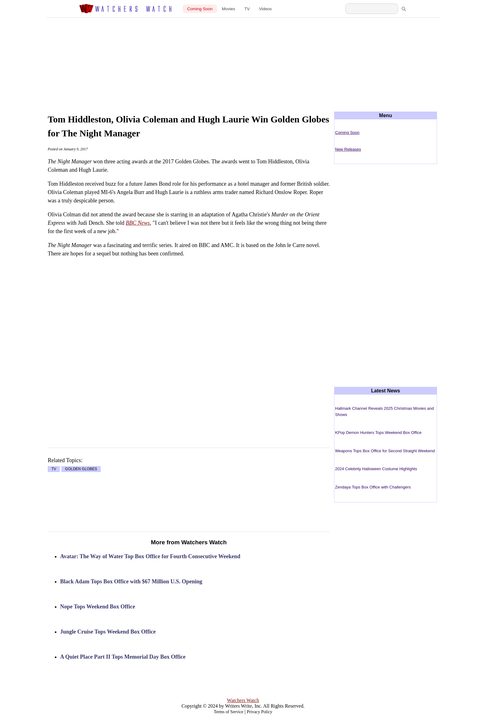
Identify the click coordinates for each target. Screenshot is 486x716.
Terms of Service (228, 711)
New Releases (348, 149)
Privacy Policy (259, 711)
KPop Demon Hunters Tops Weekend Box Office (378, 432)
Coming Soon (200, 9)
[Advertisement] (243, 59)
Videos (265, 9)
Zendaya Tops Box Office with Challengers (373, 487)
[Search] (403, 8)
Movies (228, 9)
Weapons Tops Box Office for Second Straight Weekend (385, 451)
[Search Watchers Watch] (371, 8)
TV (247, 9)
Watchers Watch (243, 700)
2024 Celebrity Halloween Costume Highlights (376, 468)
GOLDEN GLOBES (81, 469)
